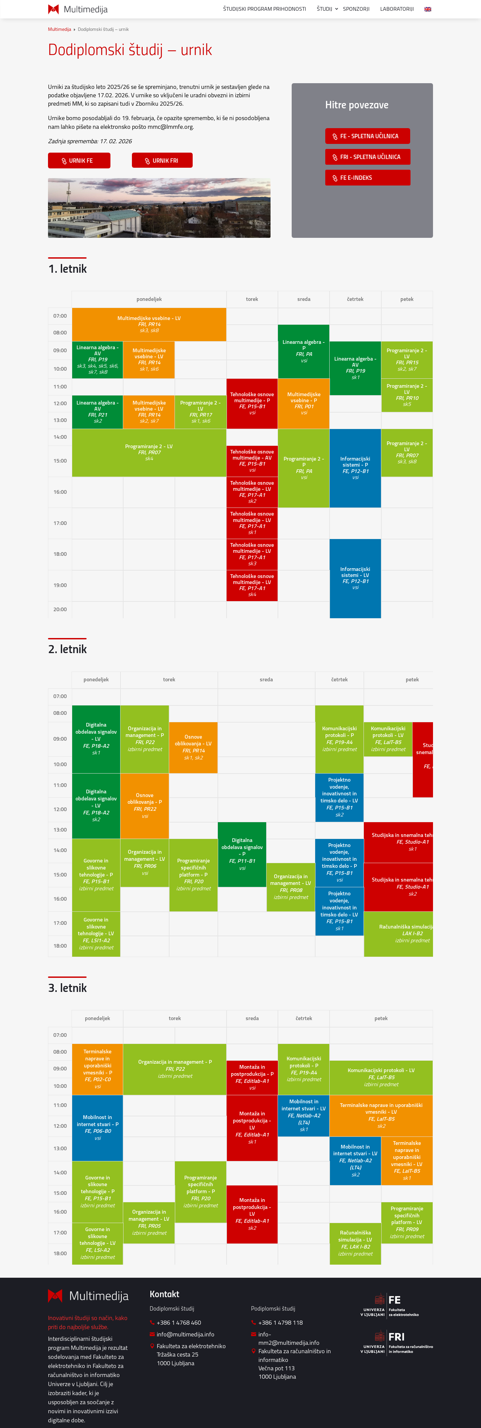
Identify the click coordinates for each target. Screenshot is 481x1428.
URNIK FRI (167, 161)
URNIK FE (83, 161)
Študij (324, 9)
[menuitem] (428, 9)
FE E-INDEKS (356, 179)
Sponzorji (356, 9)
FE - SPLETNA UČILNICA (369, 137)
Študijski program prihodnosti (264, 9)
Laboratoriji (397, 9)
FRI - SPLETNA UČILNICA (370, 158)
